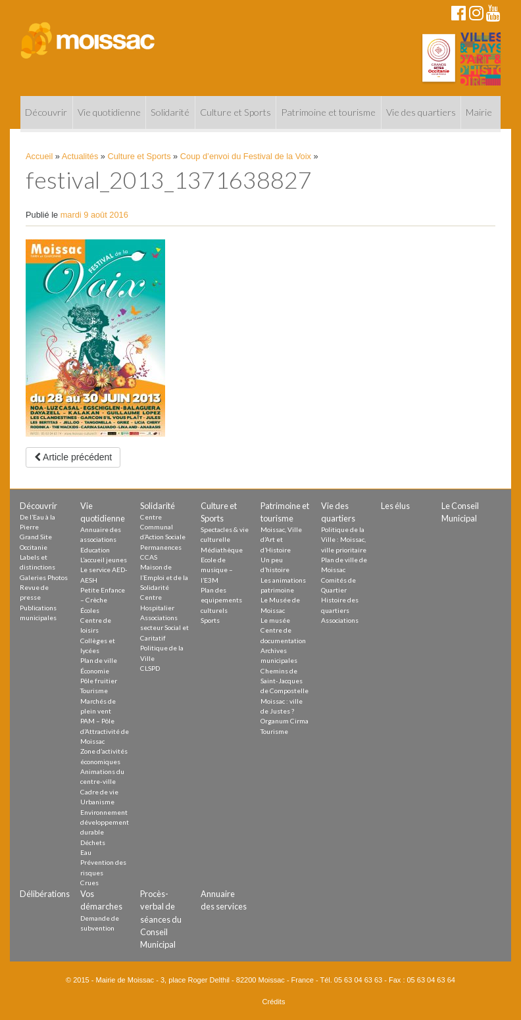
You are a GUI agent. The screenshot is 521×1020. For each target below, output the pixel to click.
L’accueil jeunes (103, 560)
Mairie (479, 112)
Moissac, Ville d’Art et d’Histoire (281, 539)
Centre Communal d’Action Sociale (163, 527)
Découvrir (46, 112)
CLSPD (150, 668)
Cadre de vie (99, 792)
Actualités (80, 156)
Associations (340, 620)
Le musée (275, 620)
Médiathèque (222, 550)
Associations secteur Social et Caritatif (164, 628)
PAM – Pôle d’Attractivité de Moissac (104, 731)
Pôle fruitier (98, 681)
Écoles (89, 610)
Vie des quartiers (421, 112)
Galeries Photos (44, 577)
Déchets (92, 842)
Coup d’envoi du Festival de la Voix (245, 156)
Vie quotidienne (109, 112)
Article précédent (73, 457)
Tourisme (94, 690)
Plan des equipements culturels (221, 600)
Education (95, 550)
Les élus (395, 505)
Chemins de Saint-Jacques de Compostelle (284, 681)
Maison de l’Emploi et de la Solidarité (164, 577)
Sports (210, 620)
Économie (94, 671)
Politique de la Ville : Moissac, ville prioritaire (343, 539)
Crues (89, 882)
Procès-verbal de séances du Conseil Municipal (161, 919)
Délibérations (45, 893)
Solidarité (170, 112)
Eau (85, 852)
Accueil (39, 156)
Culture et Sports (235, 112)
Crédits (273, 1002)
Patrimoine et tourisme (328, 112)
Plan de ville (98, 660)
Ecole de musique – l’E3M (217, 570)
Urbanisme (97, 802)
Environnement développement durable (104, 822)
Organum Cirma (284, 721)
